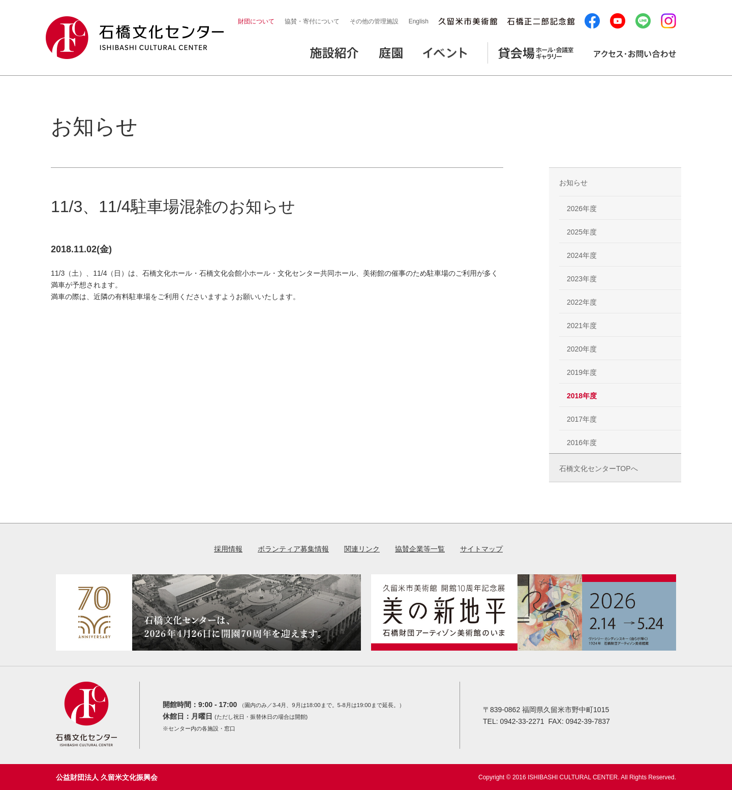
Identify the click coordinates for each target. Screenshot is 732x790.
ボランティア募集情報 (293, 549)
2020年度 (582, 349)
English (419, 21)
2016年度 (582, 442)
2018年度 (582, 396)
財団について (256, 21)
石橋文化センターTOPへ (598, 468)
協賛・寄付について (312, 21)
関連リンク (362, 549)
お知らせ (573, 183)
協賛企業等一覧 (420, 549)
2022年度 (582, 302)
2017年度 (582, 419)
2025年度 (582, 232)
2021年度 (582, 325)
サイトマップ (481, 549)
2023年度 (582, 279)
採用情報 (228, 549)
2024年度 (582, 255)
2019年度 (582, 372)
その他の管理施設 (374, 21)
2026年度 (582, 208)
